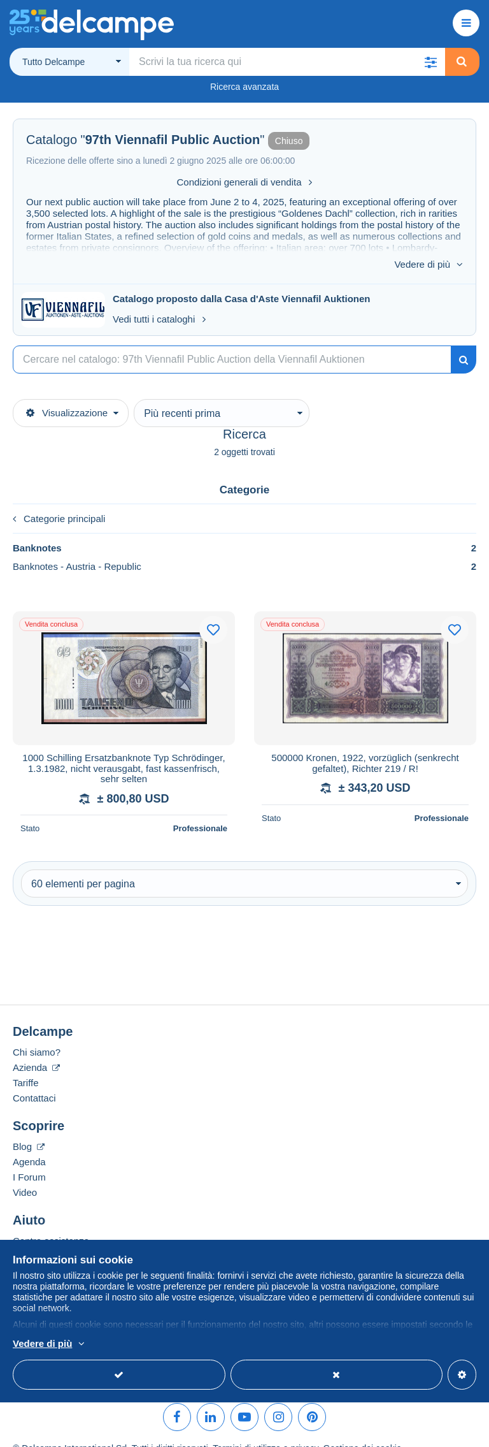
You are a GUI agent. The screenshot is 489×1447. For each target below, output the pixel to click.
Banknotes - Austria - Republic (244, 548)
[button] (431, 62)
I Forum (29, 1158)
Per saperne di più (125, 1344)
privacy (304, 1430)
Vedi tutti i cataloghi (159, 300)
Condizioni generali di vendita (245, 182)
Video (25, 1173)
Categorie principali (59, 500)
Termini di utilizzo (247, 1430)
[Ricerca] (232, 341)
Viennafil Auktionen (325, 280)
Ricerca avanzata (244, 87)
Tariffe (26, 1064)
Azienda (36, 1048)
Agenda (29, 1143)
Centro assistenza (51, 1222)
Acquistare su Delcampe (65, 1237)
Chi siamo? (36, 1033)
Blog (29, 1128)
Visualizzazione (67, 394)
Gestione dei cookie (362, 1430)
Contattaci (34, 1079)
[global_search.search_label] (287, 62)
